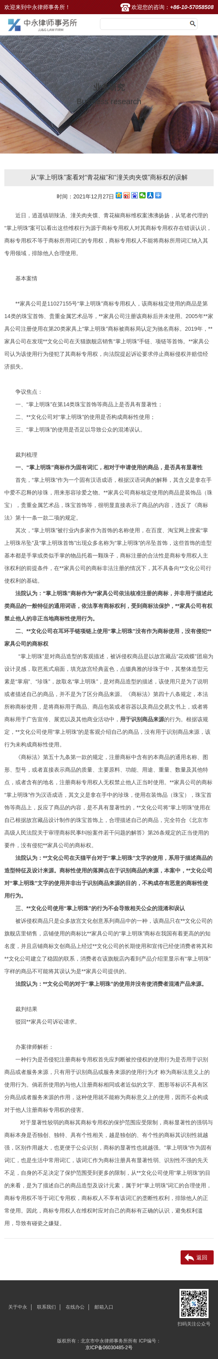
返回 (201, 1257)
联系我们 (46, 1307)
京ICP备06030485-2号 (109, 1347)
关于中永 (17, 1307)
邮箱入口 (103, 1307)
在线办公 (75, 1307)
